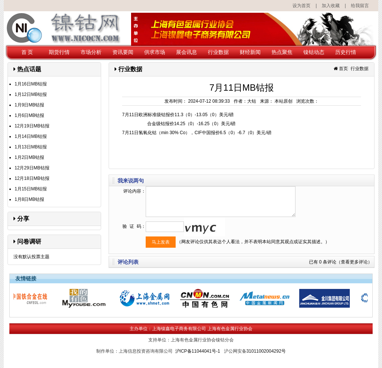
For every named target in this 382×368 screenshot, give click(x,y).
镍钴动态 (313, 52)
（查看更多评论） (354, 262)
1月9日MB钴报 (29, 105)
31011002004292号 (266, 351)
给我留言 (360, 5)
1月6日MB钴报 (29, 115)
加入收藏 (331, 5)
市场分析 (91, 52)
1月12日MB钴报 (31, 94)
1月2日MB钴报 (29, 157)
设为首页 (301, 5)
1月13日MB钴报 (31, 147)
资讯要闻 (122, 52)
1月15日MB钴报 (31, 188)
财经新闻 (250, 52)
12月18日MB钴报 (32, 178)
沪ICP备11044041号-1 (197, 351)
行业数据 (218, 52)
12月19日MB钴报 (32, 126)
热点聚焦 (282, 52)
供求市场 (154, 52)
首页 (343, 68)
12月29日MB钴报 (32, 168)
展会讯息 (186, 52)
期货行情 (59, 52)
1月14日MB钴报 (31, 136)
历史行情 (345, 52)
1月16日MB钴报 (31, 84)
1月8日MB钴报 (29, 199)
